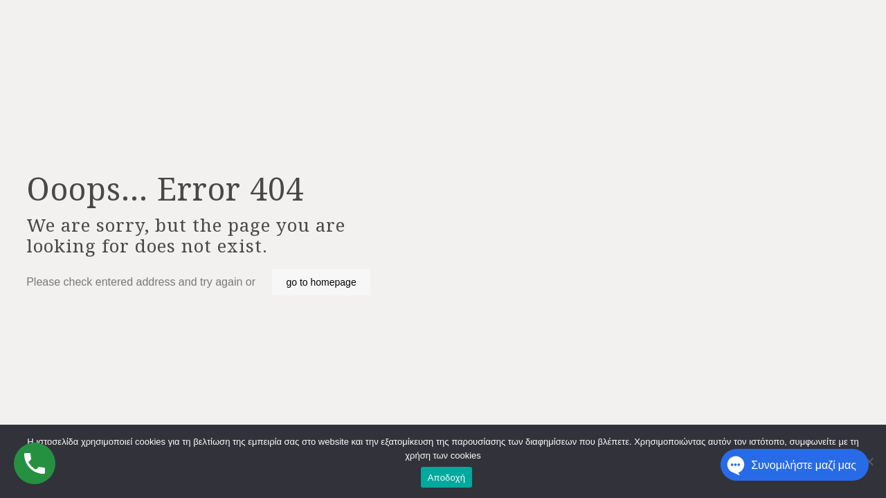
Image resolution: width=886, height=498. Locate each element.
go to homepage (321, 282)
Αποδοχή (447, 477)
